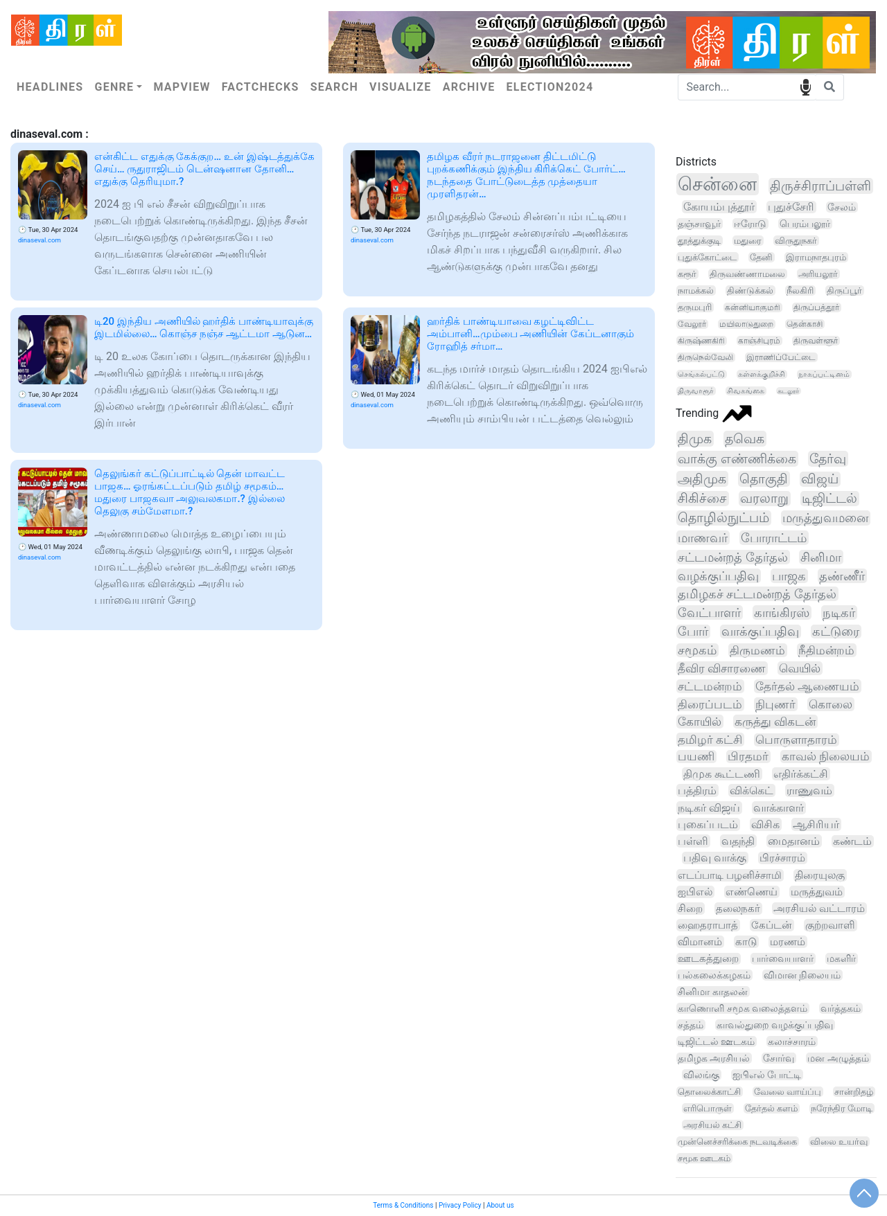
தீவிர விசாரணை (722, 668)
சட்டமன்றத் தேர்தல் (733, 557)
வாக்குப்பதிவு (760, 631)
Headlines (50, 86)
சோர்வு (778, 1058)
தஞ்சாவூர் (699, 223)
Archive (469, 86)
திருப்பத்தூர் (816, 307)
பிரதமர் (748, 756)
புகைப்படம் (708, 824)
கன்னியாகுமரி (752, 307)
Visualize (400, 86)
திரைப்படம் (710, 704)
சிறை (690, 908)
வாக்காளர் (778, 807)
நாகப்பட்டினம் (824, 374)
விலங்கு (701, 1074)
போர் (693, 631)
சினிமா (820, 557)
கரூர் (687, 274)
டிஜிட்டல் (829, 498)
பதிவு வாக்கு (714, 858)
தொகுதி (763, 479)
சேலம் (841, 207)
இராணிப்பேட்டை (781, 357)
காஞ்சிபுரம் (759, 341)
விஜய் (819, 479)
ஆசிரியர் (816, 824)
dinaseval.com (39, 240)
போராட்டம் (774, 537)
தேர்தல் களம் (771, 1108)
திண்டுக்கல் (750, 290)
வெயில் (799, 668)
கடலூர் (788, 391)
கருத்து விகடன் (775, 721)
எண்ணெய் (752, 892)
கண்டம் (852, 841)
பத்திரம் (697, 790)
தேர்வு (827, 459)
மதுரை (748, 240)
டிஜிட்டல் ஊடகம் (716, 1041)
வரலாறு (764, 498)
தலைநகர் (738, 908)
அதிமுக (702, 479)
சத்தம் (690, 1024)
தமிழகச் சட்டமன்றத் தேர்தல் (757, 594)
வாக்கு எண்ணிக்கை (737, 459)
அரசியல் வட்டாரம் (819, 908)
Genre (114, 86)
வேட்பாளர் (709, 612)
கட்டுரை (835, 631)
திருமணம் (757, 650)
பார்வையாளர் (783, 959)
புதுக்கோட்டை (707, 257)
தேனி (761, 257)
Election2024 (550, 86)
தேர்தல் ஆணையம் (807, 686)
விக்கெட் (751, 790)
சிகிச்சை (702, 498)
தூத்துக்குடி (699, 240)
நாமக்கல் (696, 290)
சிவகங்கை (745, 390)
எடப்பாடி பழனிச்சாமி (730, 875)
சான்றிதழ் (853, 1092)
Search (334, 86)
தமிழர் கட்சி (710, 739)
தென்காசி (805, 324)
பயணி (696, 756)
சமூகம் (697, 650)
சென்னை (717, 184)
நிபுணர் (775, 704)
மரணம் (787, 942)
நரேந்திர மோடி (841, 1108)
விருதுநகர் (796, 240)
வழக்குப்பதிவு (718, 576)
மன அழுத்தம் (837, 1058)
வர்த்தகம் (840, 1008)
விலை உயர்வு (839, 1141)
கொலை (830, 704)
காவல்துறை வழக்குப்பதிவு (775, 1024)
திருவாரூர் (696, 390)
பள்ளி (693, 841)
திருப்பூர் (844, 290)
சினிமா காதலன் (713, 991)
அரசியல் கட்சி (712, 1125)
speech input (805, 86)
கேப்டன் (771, 925)
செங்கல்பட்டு (701, 374)
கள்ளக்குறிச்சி (761, 374)
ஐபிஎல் (695, 892)
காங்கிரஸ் (781, 612)
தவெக (744, 439)
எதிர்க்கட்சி (800, 773)
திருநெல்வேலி (705, 357)
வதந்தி (738, 841)
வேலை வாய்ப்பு (787, 1092)
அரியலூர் (818, 274)
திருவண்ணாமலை (747, 274)
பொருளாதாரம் (796, 739)
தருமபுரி (695, 307)
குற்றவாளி (830, 925)
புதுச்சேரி (791, 207)
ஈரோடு (750, 223)
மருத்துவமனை (825, 518)
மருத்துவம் (817, 892)
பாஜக (789, 576)
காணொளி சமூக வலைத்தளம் (742, 1008)
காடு (746, 942)
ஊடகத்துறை (708, 959)
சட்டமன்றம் (710, 686)
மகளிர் (841, 959)
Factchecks (260, 86)
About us (500, 1205)
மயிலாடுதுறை (746, 324)
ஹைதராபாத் (708, 925)
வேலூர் (692, 324)
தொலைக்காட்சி (709, 1092)
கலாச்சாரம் (792, 1041)
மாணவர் (703, 537)
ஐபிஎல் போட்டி (766, 1074)
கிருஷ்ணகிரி (701, 341)
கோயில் (699, 721)
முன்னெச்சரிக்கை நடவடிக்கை (737, 1141)
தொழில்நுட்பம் (723, 518)
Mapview (181, 86)
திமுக (695, 439)
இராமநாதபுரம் (816, 257)
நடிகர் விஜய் (709, 807)
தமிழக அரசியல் (714, 1058)
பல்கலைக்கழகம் (714, 975)
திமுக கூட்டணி (721, 773)
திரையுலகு (820, 875)
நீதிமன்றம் (826, 650)
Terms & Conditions (403, 1205)
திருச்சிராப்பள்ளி (820, 186)
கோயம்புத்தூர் (719, 206)
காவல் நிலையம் (826, 756)
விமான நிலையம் (802, 975)
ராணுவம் (809, 790)
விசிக (765, 824)
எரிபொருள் (707, 1108)
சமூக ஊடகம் (704, 1158)
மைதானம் (794, 841)
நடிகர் (839, 612)
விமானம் (700, 942)
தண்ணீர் (842, 576)
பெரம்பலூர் (805, 223)
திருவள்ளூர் (815, 341)
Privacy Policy (460, 1205)
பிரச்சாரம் (782, 858)
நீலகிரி (800, 290)
